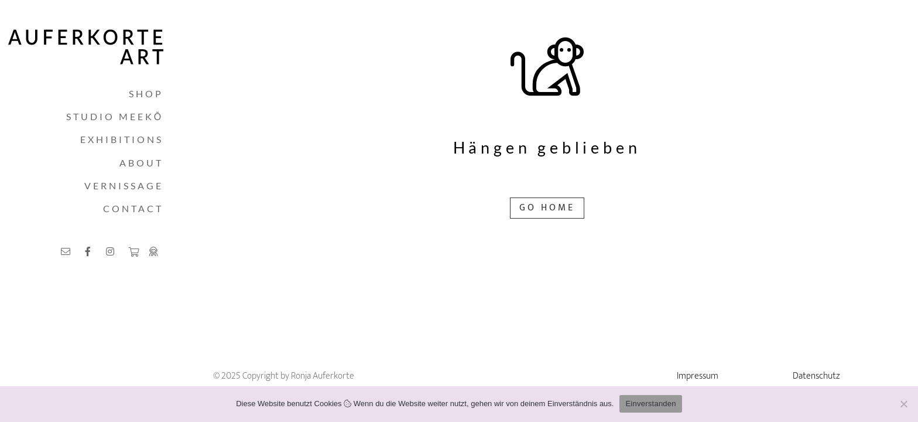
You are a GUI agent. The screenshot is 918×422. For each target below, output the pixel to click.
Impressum (697, 376)
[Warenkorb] (133, 252)
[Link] (67, 251)
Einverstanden (650, 403)
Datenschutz (816, 376)
